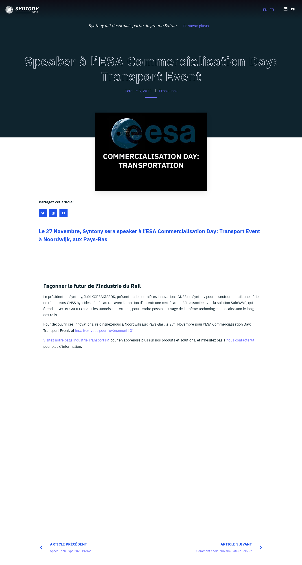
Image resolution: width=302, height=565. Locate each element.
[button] (43, 213)
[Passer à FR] (272, 9)
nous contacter (238, 339)
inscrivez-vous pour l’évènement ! (102, 330)
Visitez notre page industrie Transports (74, 339)
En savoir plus (194, 25)
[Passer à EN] (265, 9)
